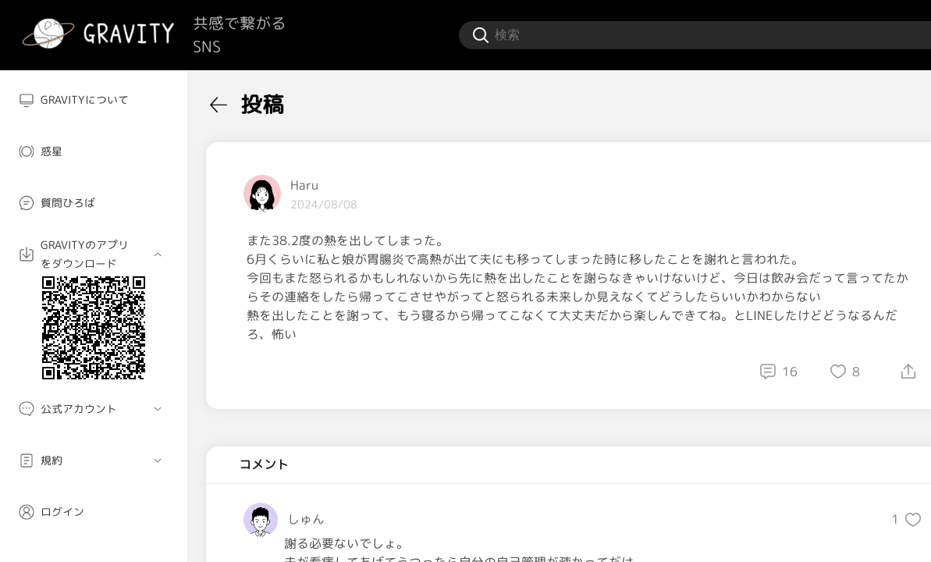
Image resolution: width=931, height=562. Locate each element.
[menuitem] (93, 100)
